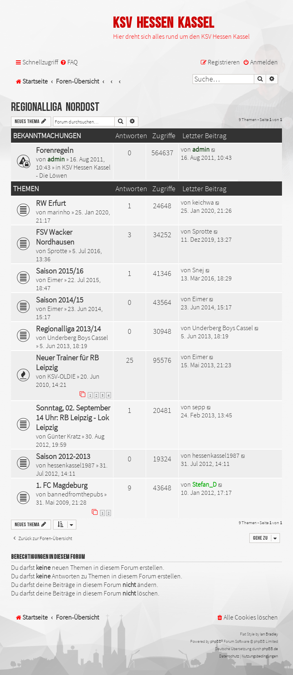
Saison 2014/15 (59, 299)
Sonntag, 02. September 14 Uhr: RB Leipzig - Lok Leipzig (73, 417)
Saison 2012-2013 (63, 456)
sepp (198, 407)
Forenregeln (54, 150)
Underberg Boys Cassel (77, 337)
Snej (198, 270)
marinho (58, 212)
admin (56, 159)
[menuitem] (69, 62)
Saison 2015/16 (59, 271)
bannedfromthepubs (75, 494)
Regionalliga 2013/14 (68, 328)
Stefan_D (204, 484)
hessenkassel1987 (71, 465)
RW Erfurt (51, 203)
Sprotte (57, 251)
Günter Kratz (63, 436)
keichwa (203, 202)
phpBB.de (270, 648)
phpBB (215, 641)
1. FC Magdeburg (61, 485)
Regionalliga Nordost (55, 107)
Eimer (55, 280)
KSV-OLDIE (61, 376)
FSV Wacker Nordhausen (55, 237)
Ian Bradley (269, 634)
